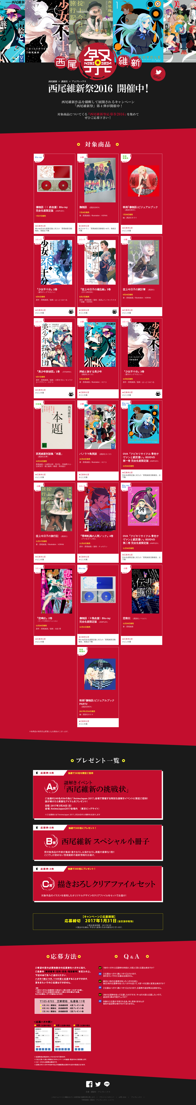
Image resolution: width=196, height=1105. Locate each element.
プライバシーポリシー (106, 1097)
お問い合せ (122, 1097)
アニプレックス (136, 1097)
